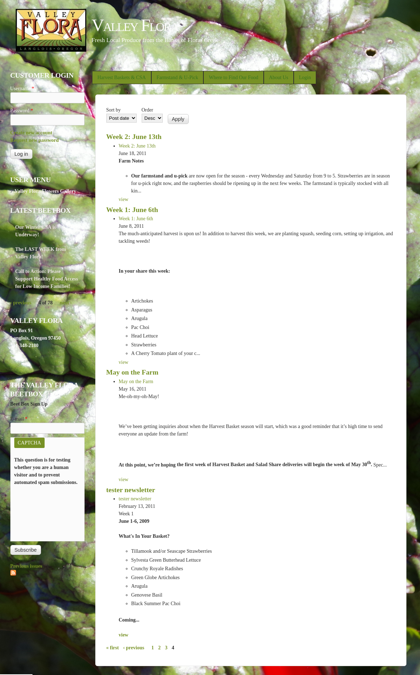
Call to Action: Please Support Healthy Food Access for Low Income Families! (46, 279)
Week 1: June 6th (132, 209)
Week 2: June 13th (134, 136)
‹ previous (133, 647)
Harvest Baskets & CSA (121, 77)
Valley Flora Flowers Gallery (45, 191)
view (123, 199)
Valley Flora (135, 25)
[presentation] (43, 511)
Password (21, 110)
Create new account (31, 132)
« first (112, 647)
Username (22, 88)
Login (305, 77)
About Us (278, 77)
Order (147, 110)
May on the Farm (132, 372)
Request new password (34, 140)
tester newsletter (130, 490)
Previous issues (26, 566)
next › (66, 302)
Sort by (113, 110)
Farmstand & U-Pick (177, 77)
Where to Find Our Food (233, 77)
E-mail (19, 419)
